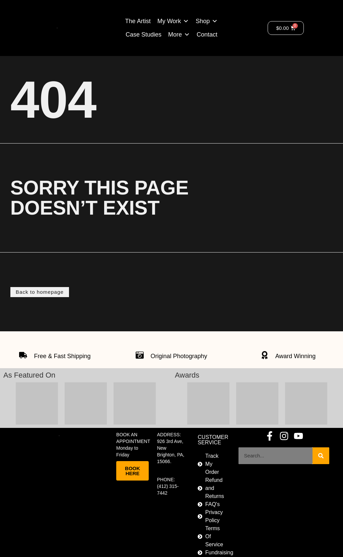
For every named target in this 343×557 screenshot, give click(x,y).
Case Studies (143, 34)
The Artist (138, 21)
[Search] (321, 455)
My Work (169, 21)
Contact (207, 34)
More (175, 34)
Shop (203, 21)
